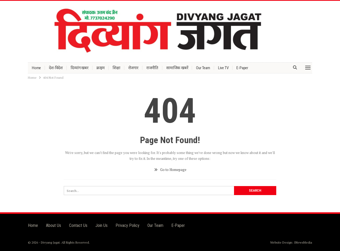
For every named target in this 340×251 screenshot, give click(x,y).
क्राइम (100, 67)
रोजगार (133, 67)
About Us (53, 225)
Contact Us (78, 225)
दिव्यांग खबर (79, 67)
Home (36, 67)
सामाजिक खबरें (177, 67)
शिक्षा (116, 67)
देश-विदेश (56, 67)
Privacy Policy (127, 225)
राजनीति (152, 67)
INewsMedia (303, 242)
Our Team (203, 67)
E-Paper (242, 67)
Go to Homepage (170, 169)
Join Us (101, 225)
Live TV (223, 67)
